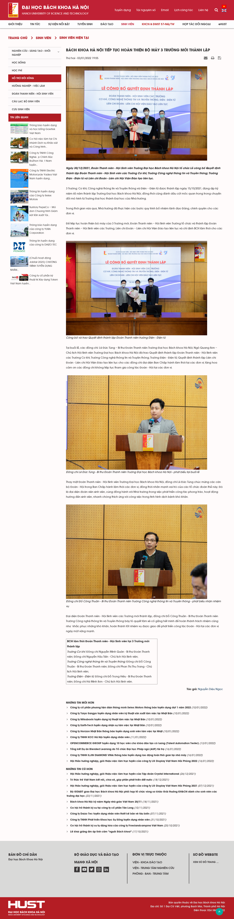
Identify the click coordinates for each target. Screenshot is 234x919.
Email (165, 10)
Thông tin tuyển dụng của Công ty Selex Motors (41, 195)
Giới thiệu (15, 24)
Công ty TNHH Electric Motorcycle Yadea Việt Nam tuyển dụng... (43, 174)
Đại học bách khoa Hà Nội (55, 8)
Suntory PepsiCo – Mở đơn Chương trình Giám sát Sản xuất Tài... (43, 211)
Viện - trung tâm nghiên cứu (153, 868)
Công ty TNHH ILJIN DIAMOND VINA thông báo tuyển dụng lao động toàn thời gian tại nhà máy (128, 755)
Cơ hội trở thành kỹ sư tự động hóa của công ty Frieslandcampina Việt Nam (116, 826)
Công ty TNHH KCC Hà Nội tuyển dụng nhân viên (100, 737)
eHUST (222, 24)
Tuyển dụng (123, 10)
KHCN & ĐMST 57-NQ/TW (158, 24)
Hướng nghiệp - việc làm (28, 86)
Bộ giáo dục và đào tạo (96, 854)
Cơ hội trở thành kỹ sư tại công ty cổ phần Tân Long (101, 808)
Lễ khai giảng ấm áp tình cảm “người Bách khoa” (101, 832)
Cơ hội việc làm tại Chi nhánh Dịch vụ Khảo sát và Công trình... (43, 143)
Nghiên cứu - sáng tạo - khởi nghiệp (31, 53)
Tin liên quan (19, 117)
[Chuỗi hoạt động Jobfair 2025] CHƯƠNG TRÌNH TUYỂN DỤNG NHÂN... (33, 264)
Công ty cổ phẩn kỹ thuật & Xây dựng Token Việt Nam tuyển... (34, 279)
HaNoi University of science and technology (55, 13)
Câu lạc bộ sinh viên (26, 101)
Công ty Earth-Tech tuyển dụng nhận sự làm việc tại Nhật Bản (107, 725)
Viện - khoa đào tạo (147, 862)
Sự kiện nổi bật (59, 24)
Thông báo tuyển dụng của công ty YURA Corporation (43, 229)
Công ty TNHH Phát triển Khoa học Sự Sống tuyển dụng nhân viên (110, 820)
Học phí (17, 70)
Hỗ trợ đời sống (23, 78)
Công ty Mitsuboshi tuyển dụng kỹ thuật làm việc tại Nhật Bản (107, 719)
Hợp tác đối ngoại (196, 24)
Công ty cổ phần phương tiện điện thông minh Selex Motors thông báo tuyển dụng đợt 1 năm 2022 (130, 708)
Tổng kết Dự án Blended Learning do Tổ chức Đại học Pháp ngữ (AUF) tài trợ (117, 749)
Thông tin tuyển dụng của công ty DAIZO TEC (43, 243)
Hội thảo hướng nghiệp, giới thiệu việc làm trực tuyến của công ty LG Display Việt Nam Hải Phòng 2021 (133, 786)
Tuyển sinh (85, 24)
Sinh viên (127, 24)
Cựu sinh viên (21, 109)
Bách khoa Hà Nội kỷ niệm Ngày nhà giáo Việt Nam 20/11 (106, 802)
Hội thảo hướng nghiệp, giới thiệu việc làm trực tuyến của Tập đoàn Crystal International (124, 774)
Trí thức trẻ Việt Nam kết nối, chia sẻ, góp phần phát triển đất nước (111, 780)
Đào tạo (107, 24)
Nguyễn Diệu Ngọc (210, 689)
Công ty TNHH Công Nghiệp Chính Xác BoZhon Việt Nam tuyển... (41, 159)
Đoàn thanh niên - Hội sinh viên (32, 94)
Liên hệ (203, 10)
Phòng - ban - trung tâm (151, 873)
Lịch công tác (183, 10)
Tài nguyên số (146, 10)
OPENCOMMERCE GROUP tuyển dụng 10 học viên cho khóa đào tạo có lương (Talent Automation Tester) (134, 743)
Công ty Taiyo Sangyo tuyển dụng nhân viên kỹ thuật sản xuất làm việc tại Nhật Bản (121, 713)
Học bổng (19, 62)
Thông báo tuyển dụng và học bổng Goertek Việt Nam (43, 129)
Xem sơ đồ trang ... (206, 862)
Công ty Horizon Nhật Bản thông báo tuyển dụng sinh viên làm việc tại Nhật (116, 731)
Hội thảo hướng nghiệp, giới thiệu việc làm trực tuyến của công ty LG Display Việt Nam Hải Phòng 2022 (133, 761)
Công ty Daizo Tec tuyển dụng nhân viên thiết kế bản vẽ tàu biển (109, 814)
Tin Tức (35, 24)
